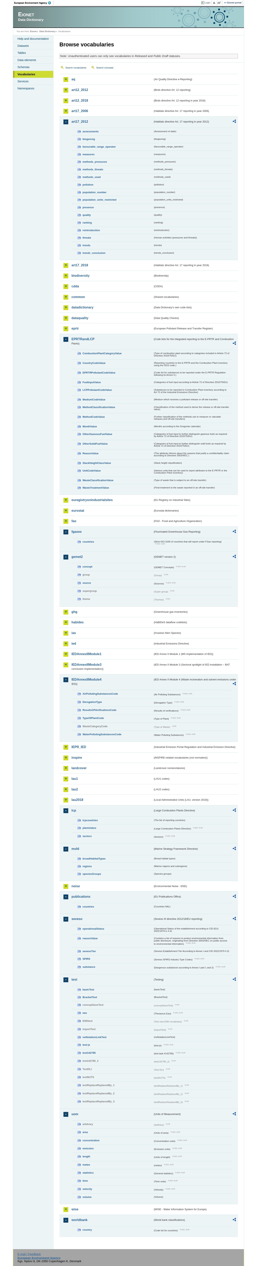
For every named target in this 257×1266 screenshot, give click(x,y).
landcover (79, 768)
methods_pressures (95, 161)
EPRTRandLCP (83, 339)
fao (73, 521)
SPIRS (86, 958)
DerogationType (92, 701)
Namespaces (25, 88)
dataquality (79, 318)
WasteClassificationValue (98, 480)
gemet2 (77, 556)
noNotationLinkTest (94, 1037)
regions (87, 866)
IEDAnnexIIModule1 (86, 654)
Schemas (23, 67)
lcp (73, 810)
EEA (34, 3)
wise (75, 1209)
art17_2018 (79, 265)
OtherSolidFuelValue (95, 443)
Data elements (26, 60)
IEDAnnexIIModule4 (86, 679)
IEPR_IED (78, 747)
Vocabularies (26, 74)
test (74, 979)
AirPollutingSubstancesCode (100, 693)
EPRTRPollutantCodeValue (99, 372)
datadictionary (82, 307)
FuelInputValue (92, 382)
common (78, 297)
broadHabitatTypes (94, 858)
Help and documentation (33, 38)
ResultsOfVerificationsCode (99, 710)
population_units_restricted (99, 199)
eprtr (75, 328)
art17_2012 (79, 121)
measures (89, 154)
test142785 (89, 1052)
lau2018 (77, 799)
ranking (87, 222)
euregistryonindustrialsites (92, 500)
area (85, 1132)
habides (77, 622)
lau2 (74, 789)
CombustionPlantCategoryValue (102, 353)
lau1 (74, 778)
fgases (76, 531)
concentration (91, 1140)
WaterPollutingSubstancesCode (102, 734)
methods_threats (93, 169)
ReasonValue (91, 453)
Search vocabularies (75, 67)
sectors (87, 836)
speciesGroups (92, 873)
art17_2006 (79, 111)
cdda (75, 286)
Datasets (23, 45)
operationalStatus (93, 928)
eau (85, 1012)
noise (75, 886)
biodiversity (80, 275)
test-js (86, 1044)
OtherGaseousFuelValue (97, 434)
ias (73, 633)
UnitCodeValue (92, 470)
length (86, 1156)
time (85, 1180)
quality (87, 214)
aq (73, 79)
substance (89, 966)
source (87, 582)
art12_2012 (79, 90)
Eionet (33, 31)
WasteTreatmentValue (96, 487)
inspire (76, 757)
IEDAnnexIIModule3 (86, 664)
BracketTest (90, 997)
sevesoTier (89, 951)
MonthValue (90, 426)
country (87, 1229)
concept (87, 566)
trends (86, 245)
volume (87, 1197)
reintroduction (91, 230)
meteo (86, 1164)
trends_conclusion (94, 252)
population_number (94, 192)
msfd (75, 848)
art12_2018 (79, 100)
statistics (88, 1172)
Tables (21, 52)
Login (207, 2)
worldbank (79, 1220)
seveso (76, 919)
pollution (88, 184)
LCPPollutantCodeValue (97, 389)
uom (74, 1114)
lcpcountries (90, 820)
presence (88, 207)
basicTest (88, 989)
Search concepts (104, 67)
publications (80, 896)
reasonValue (90, 938)
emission (88, 1148)
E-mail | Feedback (29, 1254)
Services (23, 81)
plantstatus (89, 827)
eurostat (77, 510)
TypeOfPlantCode (93, 718)
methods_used (92, 177)
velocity (87, 1188)
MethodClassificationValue (99, 407)
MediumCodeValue (94, 399)
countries (88, 541)
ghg (74, 612)
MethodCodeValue (94, 416)
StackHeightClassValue (97, 463)
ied (73, 643)
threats (87, 237)
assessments (91, 131)
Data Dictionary (47, 31)
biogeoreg (89, 139)
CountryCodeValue (94, 362)
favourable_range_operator (99, 146)
